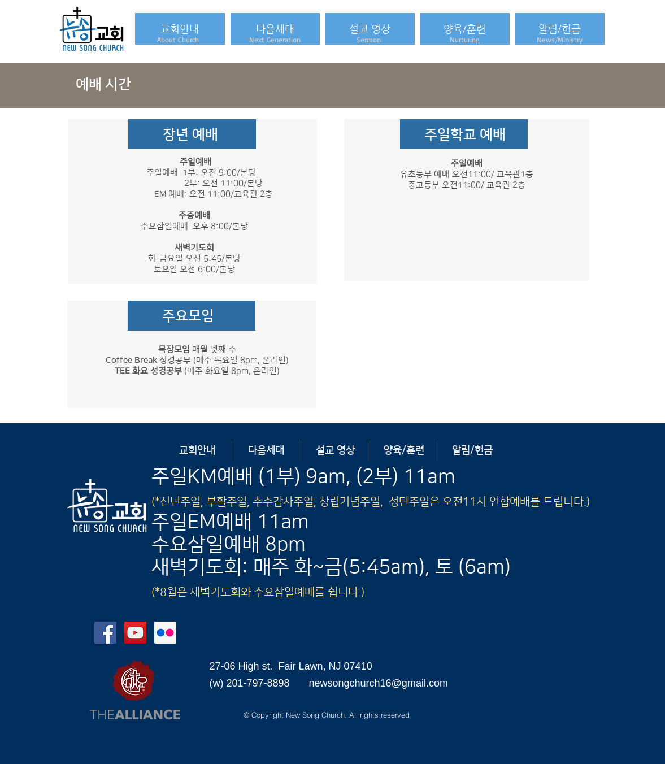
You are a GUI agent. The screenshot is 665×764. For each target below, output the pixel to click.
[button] (180, 29)
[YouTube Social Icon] (135, 633)
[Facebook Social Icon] (105, 633)
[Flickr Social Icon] (165, 633)
